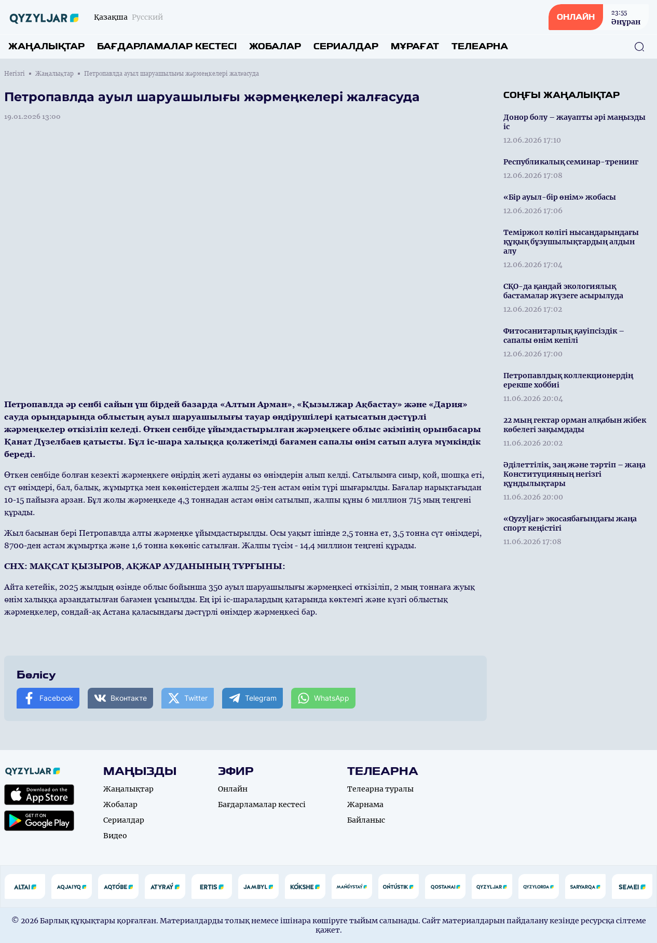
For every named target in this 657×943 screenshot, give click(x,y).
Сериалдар (345, 46)
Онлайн (233, 789)
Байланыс (366, 820)
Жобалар (275, 46)
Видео (115, 835)
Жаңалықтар (46, 46)
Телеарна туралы (380, 789)
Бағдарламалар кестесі (167, 46)
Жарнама (365, 804)
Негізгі (14, 73)
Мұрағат (415, 46)
